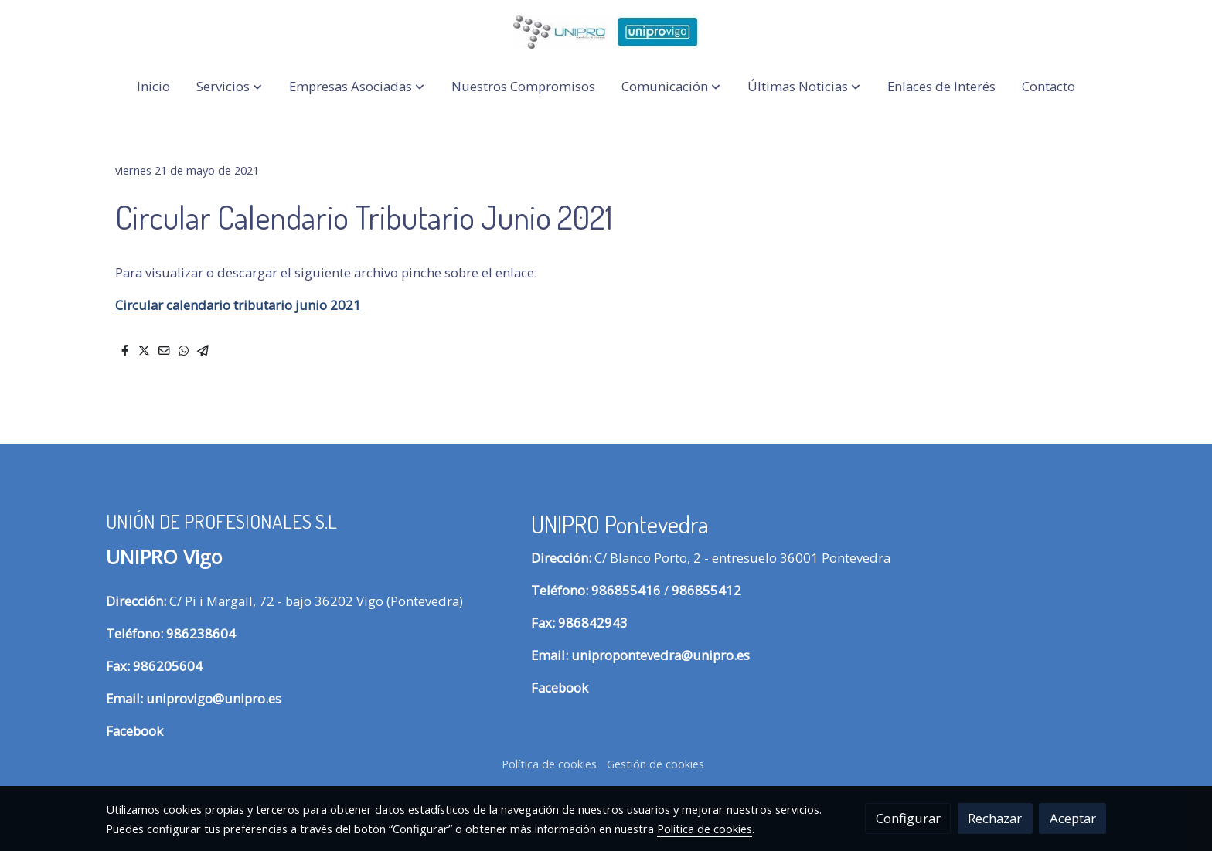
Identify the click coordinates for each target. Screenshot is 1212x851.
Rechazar (995, 818)
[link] (606, 32)
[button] (229, 87)
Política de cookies (549, 763)
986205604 (168, 666)
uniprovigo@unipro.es (213, 698)
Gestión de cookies (655, 763)
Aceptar (1073, 818)
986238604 (201, 633)
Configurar (908, 818)
